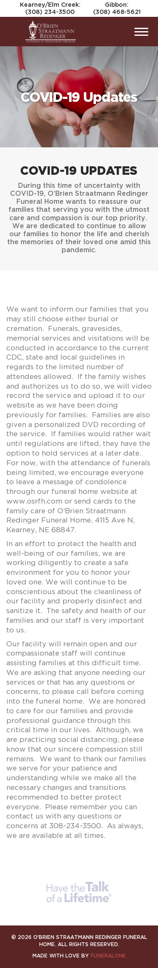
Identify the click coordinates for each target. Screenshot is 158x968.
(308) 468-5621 (117, 11)
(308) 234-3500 (50, 11)
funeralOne (108, 955)
